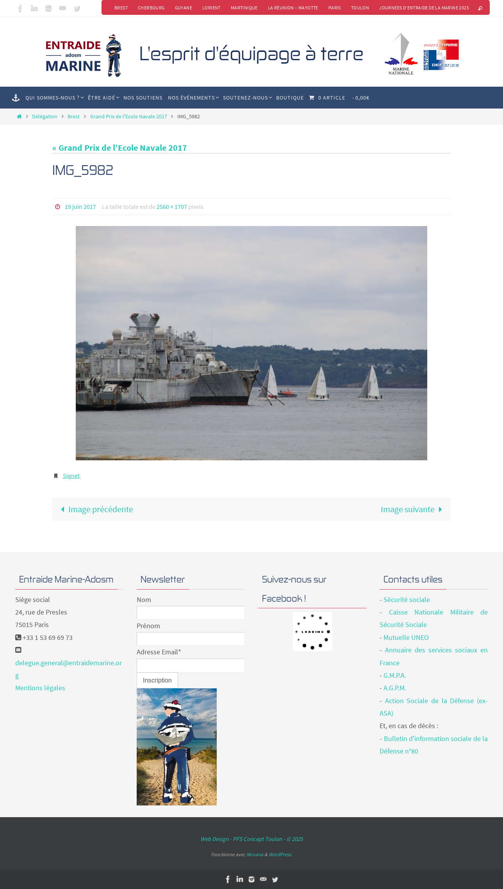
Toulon (360, 8)
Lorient (211, 8)
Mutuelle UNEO (406, 637)
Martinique (244, 8)
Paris (334, 8)
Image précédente (94, 509)
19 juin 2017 (80, 206)
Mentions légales (40, 687)
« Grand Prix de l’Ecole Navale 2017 (119, 147)
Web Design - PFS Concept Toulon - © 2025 (251, 839)
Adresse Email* (159, 651)
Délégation (44, 116)
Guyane (183, 8)
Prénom (148, 625)
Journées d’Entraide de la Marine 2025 (424, 8)
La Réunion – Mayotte (293, 8)
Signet (71, 475)
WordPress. (280, 854)
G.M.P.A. (394, 675)
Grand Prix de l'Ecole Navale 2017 (128, 116)
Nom (144, 599)
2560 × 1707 (172, 206)
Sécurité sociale (406, 599)
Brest (121, 8)
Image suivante (414, 509)
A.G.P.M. (394, 687)
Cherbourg (151, 8)
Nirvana (254, 854)
